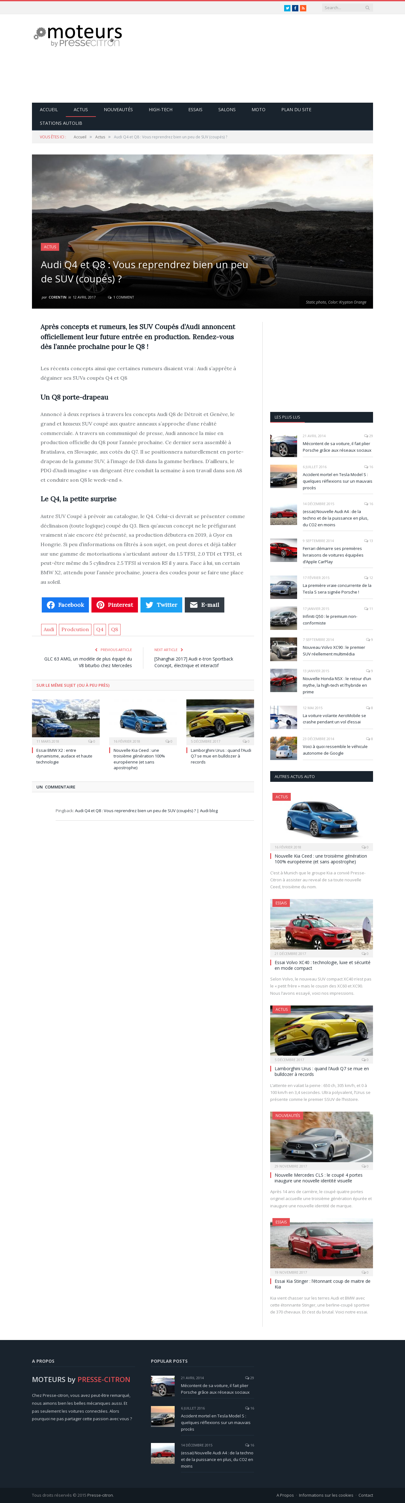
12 (368, 577)
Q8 (114, 629)
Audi (49, 629)
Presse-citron (100, 1495)
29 (368, 435)
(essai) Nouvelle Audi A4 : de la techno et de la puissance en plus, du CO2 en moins (335, 518)
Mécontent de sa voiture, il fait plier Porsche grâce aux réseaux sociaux (337, 447)
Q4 (99, 629)
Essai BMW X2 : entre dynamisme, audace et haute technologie (64, 755)
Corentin (57, 297)
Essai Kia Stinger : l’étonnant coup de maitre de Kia (323, 1284)
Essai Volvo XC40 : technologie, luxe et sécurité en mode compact (323, 965)
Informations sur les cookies (326, 1495)
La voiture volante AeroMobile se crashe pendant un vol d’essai (334, 719)
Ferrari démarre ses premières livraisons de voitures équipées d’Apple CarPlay (333, 555)
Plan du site (296, 109)
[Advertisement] (258, 58)
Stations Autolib (61, 123)
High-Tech (160, 109)
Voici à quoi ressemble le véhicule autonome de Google (335, 750)
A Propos (285, 1495)
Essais (195, 109)
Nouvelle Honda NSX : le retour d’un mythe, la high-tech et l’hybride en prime (337, 685)
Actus (81, 109)
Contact (365, 1495)
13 (368, 540)
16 (368, 466)
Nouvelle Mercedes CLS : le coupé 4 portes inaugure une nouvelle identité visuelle (319, 1178)
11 (368, 608)
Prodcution (75, 629)
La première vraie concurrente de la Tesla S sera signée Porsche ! (337, 588)
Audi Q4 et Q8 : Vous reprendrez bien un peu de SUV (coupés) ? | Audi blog (146, 810)
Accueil (49, 109)
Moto (258, 109)
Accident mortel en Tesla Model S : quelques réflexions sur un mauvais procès (337, 481)
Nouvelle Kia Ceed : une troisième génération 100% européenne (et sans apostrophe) (139, 758)
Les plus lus (287, 417)
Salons (227, 109)
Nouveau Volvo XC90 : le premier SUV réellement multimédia (334, 650)
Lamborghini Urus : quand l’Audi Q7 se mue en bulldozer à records (221, 755)
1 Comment (121, 297)
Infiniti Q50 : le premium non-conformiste (330, 619)
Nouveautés (118, 109)
